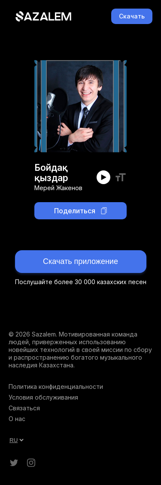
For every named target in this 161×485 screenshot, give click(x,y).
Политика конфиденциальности (56, 386)
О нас (17, 418)
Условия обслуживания (43, 397)
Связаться (24, 408)
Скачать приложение (80, 261)
